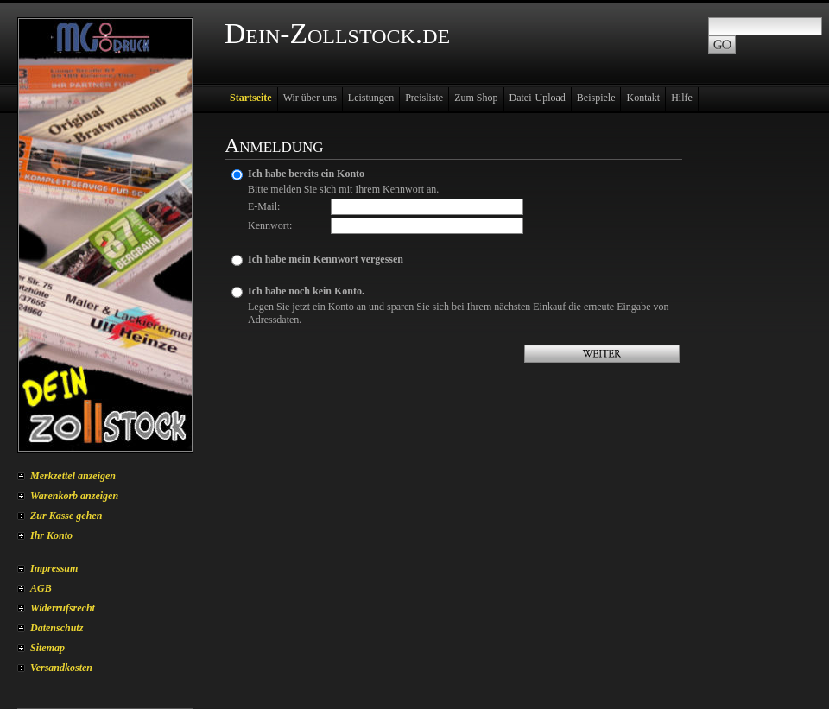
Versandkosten (61, 668)
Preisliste (424, 98)
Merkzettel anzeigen (73, 476)
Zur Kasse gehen (66, 516)
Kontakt (643, 98)
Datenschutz (56, 628)
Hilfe (682, 98)
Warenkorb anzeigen (74, 496)
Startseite (251, 98)
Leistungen (371, 98)
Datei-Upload (537, 98)
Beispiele (596, 98)
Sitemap (47, 648)
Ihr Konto (51, 535)
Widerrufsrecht (62, 608)
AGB (41, 588)
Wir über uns (310, 98)
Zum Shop (475, 98)
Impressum (54, 568)
